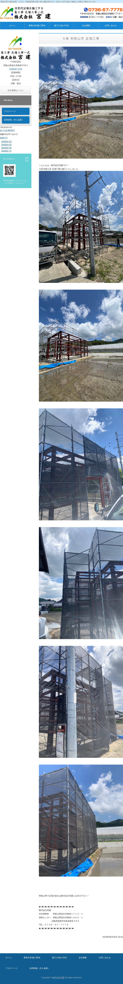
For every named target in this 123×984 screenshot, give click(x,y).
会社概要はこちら (16, 90)
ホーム (12, 25)
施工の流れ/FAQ (61, 25)
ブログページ (10, 111)
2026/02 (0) (6, 148)
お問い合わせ (105, 958)
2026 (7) (4, 138)
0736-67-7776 (15, 69)
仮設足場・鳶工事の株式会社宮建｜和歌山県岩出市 (26, 13)
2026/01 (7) (6, 151)
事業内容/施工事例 (37, 25)
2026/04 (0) (6, 142)
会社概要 (86, 25)
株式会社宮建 (58, 977)
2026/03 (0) (6, 145)
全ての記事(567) (7, 130)
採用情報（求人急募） (14, 120)
